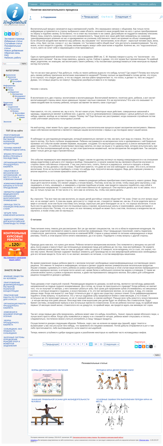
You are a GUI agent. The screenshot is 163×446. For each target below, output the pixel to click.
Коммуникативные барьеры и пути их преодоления (13, 185)
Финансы (21, 115)
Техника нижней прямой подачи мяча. (14, 149)
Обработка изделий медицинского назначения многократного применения (13, 196)
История (9, 88)
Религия (9, 105)
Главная (33, 4)
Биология (12, 77)
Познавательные (82, 4)
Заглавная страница (14, 39)
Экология (7, 122)
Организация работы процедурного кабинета (14, 164)
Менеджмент (20, 96)
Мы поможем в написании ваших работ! (15, 259)
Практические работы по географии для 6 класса (14, 297)
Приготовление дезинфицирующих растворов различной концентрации (13, 139)
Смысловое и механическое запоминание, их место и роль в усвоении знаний (12, 175)
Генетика (14, 79)
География (16, 81)
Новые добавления (13, 50)
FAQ (6, 55)
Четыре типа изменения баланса (13, 214)
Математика (17, 94)
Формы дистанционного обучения (49, 370)
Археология (11, 75)
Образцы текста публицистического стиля (14, 207)
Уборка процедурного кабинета (11, 322)
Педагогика (8, 103)
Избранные (45, 4)
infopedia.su (34, 440)
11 (101, 344)
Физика (15, 111)
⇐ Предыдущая (90, 17)
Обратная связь (12, 53)
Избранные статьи (13, 41)
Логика (11, 90)
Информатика (9, 86)
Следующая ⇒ (123, 17)
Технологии (15, 109)
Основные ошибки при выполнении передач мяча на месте (124, 400)
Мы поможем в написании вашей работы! (110, 437)
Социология (13, 107)
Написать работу (12, 58)
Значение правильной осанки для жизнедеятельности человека (60, 400)
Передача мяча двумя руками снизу (115, 370)
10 (95, 344)
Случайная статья (13, 43)
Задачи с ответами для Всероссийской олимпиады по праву (14, 221)
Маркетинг (14, 92)
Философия (19, 113)
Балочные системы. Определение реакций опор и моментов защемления (14, 341)
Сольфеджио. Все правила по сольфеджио (12, 331)
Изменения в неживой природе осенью (12, 314)
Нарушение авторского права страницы (85, 437)
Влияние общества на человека (13, 277)
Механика (21, 98)
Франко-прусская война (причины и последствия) (12, 156)
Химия (22, 117)
